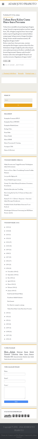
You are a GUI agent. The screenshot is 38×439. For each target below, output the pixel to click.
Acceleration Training (15, 359)
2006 (7, 339)
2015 (7, 264)
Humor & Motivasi (9, 150)
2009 (7, 328)
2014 (7, 268)
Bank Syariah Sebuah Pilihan (15, 294)
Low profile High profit (10, 176)
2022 (7, 238)
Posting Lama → (30, 73)
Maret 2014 (11, 284)
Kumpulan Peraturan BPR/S (12, 118)
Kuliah (32, 356)
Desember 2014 (12, 271)
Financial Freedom (18, 356)
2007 (7, 335)
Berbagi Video (8, 129)
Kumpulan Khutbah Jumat (11, 125)
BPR (12, 356)
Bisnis (26, 352)
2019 (7, 249)
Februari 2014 (11, 287)
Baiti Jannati (10, 301)
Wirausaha (7, 356)
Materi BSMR (8, 139)
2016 (7, 261)
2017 (7, 257)
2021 (7, 242)
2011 (7, 320)
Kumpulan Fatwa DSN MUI (11, 122)
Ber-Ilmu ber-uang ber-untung (15, 305)
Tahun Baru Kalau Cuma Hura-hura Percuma (16, 21)
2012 (7, 316)
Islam (21, 354)
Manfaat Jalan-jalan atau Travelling (13, 189)
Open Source (29, 354)
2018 (7, 253)
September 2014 (12, 275)
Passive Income (7, 359)
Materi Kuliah (8, 136)
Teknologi (14, 354)
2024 (7, 231)
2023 (7, 234)
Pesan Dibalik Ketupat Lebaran (12, 180)
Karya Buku (7, 132)
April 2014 (10, 281)
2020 (7, 246)
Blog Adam (10, 65)
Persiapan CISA (8, 146)
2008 (7, 331)
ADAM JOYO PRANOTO (22, 4)
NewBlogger (20, 435)
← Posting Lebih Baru (9, 73)
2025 (7, 227)
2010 (7, 324)
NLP (21, 359)
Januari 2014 (11, 290)
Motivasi (20, 65)
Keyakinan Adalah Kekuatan (15, 297)
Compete (10, 435)
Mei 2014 (10, 278)
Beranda (21, 73)
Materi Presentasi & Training (12, 143)
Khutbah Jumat (26, 356)
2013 (7, 313)
